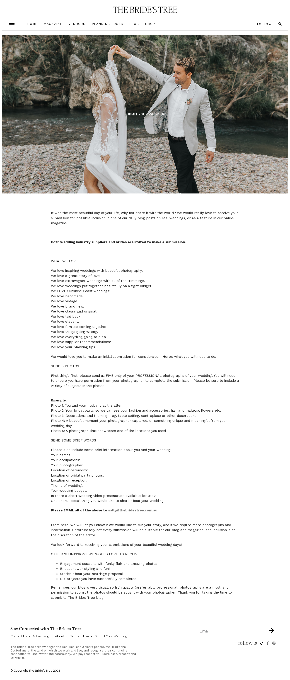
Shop (150, 24)
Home (32, 24)
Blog (134, 24)
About (59, 636)
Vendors (77, 24)
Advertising (41, 636)
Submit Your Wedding (111, 636)
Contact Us (18, 636)
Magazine (53, 24)
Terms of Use (79, 636)
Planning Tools (107, 24)
